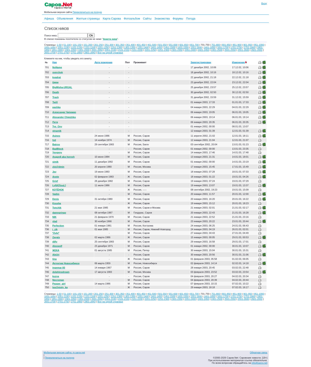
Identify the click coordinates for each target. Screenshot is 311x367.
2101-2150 (123, 50)
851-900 (237, 45)
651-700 (194, 45)
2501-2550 (230, 50)
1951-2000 (84, 50)
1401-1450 (156, 47)
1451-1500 (169, 47)
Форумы (178, 18)
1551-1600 (196, 47)
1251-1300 (116, 47)
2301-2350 (177, 50)
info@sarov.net (259, 363)
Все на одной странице (110, 52)
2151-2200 (137, 50)
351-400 (130, 45)
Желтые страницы (88, 18)
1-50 (59, 45)
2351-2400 (190, 50)
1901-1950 (70, 50)
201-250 (98, 45)
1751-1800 (249, 47)
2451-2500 (217, 50)
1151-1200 (90, 47)
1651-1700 (223, 47)
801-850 (226, 45)
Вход (264, 3)
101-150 (77, 45)
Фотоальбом (132, 18)
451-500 (152, 45)
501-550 (162, 45)
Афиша (49, 18)
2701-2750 (63, 52)
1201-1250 (103, 47)
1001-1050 (50, 47)
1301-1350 (130, 47)
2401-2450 (203, 50)
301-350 (119, 45)
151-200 (87, 45)
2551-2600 (243, 50)
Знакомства (162, 18)
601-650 (183, 45)
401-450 (141, 45)
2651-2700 (50, 52)
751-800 (215, 45)
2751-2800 (76, 52)
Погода (190, 18)
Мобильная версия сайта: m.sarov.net (64, 352)
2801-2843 (90, 52)
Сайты (147, 18)
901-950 (247, 45)
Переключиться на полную (87, 12)
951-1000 (259, 45)
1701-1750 (236, 47)
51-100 (67, 45)
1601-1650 (209, 47)
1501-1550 (183, 47)
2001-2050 (97, 50)
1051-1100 (63, 47)
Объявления (65, 18)
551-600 (173, 45)
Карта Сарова (112, 18)
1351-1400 (143, 47)
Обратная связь (258, 352)
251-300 (109, 45)
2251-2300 (163, 50)
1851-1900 (57, 50)
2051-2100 (110, 50)
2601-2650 (256, 50)
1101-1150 (76, 47)
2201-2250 (150, 50)
